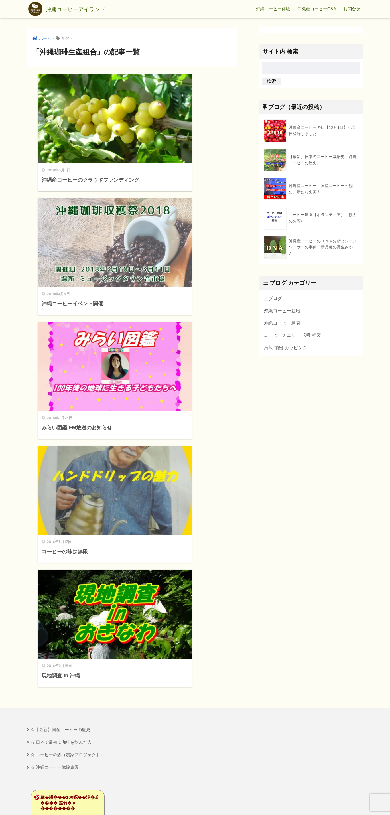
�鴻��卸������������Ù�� (60, 524)
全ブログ (273, 298)
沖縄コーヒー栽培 (282, 310)
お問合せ (351, 8)
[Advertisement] (77, 728)
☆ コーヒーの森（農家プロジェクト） (67, 425)
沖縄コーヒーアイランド (75, 9)
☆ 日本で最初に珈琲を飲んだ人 (61, 412)
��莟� (51, 488)
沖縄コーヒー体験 (273, 8)
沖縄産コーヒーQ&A (316, 8)
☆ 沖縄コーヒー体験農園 (55, 437)
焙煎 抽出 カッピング (285, 348)
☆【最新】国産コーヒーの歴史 (60, 400)
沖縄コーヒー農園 (282, 323)
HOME (195, 790)
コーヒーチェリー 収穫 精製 (292, 335)
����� (52, 494)
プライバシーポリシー (195, 800)
